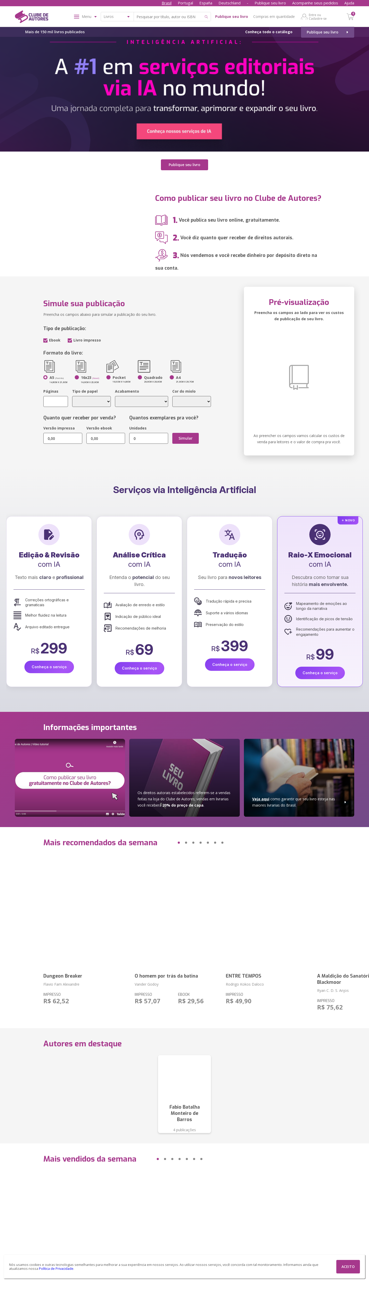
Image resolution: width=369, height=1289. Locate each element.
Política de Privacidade (56, 1268)
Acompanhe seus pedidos (315, 2)
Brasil (167, 2)
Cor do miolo (184, 391)
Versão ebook (99, 428)
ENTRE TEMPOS (243, 976)
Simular (186, 438)
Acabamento (127, 391)
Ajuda (349, 2)
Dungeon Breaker (62, 976)
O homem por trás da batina (166, 976)
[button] (169, 842)
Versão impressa (59, 428)
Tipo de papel (85, 391)
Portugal (185, 2)
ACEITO (348, 1266)
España (205, 2)
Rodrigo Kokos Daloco (245, 984)
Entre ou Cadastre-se (318, 17)
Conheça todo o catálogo (268, 31)
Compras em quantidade (274, 16)
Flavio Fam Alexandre (61, 984)
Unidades (138, 428)
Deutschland (229, 2)
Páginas (50, 391)
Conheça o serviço (49, 667)
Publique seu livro (270, 2)
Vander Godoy (147, 984)
